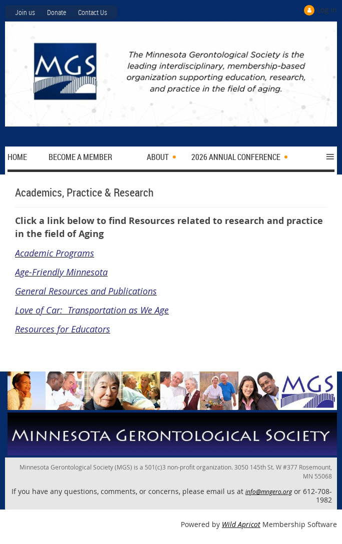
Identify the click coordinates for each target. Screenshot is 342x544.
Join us (25, 12)
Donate (56, 12)
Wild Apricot (241, 524)
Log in (327, 9)
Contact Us (92, 12)
